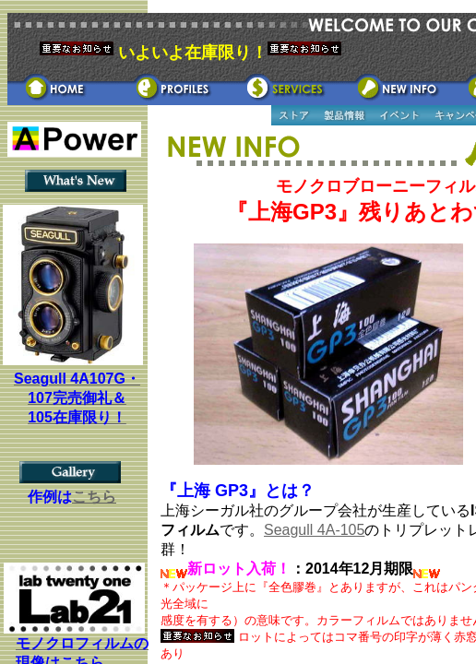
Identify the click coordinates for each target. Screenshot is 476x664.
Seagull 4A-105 (314, 530)
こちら (94, 496)
